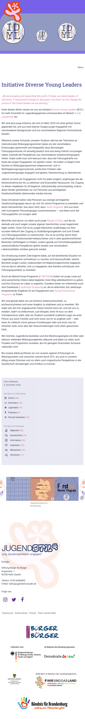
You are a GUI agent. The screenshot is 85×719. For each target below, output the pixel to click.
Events (13, 398)
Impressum (7, 613)
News (81, 67)
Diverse (56, 109)
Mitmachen (17, 450)
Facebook (22, 599)
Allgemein (16, 430)
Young (63, 109)
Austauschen (18, 435)
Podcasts (14, 412)
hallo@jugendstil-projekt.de (22, 583)
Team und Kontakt (47, 613)
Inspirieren (17, 445)
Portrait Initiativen (18, 417)
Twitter (14, 599)
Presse (32, 613)
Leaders (71, 109)
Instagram (5, 599)
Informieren (17, 440)
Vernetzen (17, 455)
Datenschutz (21, 613)
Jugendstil (15, 407)
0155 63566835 (17, 580)
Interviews (15, 403)
